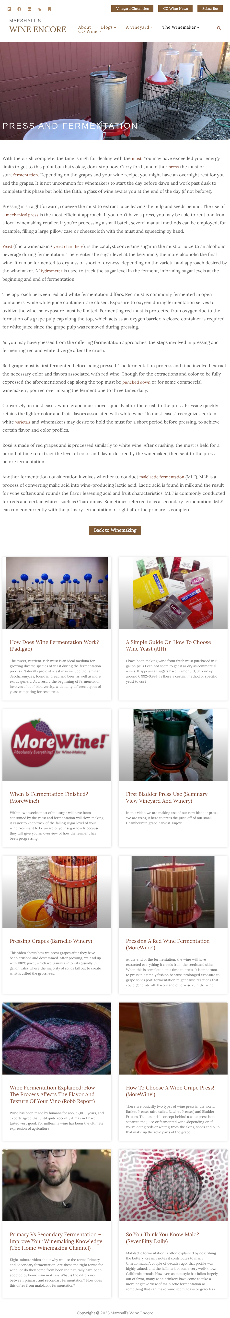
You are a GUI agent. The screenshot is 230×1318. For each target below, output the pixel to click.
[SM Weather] (39, 9)
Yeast (7, 246)
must (137, 158)
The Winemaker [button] (163, 25)
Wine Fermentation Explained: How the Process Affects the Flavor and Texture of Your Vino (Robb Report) (52, 1095)
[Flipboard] (9, 9)
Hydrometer (75, 271)
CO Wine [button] (87, 34)
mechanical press (24, 215)
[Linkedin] (29, 9)
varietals (23, 422)
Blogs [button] (101, 25)
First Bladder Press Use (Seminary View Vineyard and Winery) (166, 797)
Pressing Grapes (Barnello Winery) (51, 941)
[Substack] (49, 9)
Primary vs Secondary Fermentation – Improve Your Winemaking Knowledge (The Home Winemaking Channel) (56, 1242)
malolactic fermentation (164, 477)
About (82, 25)
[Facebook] (19, 9)
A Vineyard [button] (127, 25)
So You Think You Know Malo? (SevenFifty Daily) (162, 1238)
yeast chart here (71, 246)
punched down (137, 382)
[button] (132, 8)
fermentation (26, 175)
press (174, 166)
